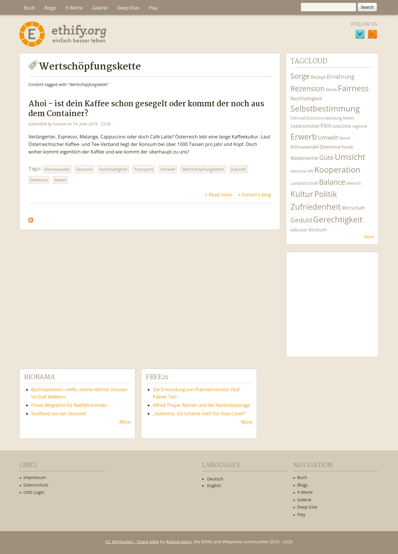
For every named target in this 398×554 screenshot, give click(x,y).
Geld (336, 126)
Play (153, 8)
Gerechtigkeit (338, 219)
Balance (332, 182)
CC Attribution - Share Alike (132, 541)
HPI (310, 171)
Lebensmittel (305, 125)
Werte (331, 89)
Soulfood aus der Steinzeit (58, 413)
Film (325, 125)
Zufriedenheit (316, 206)
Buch (29, 8)
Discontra (315, 118)
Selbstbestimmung (325, 108)
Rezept (318, 77)
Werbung (333, 118)
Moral (344, 138)
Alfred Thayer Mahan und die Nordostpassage (201, 405)
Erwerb (304, 136)
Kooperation (337, 169)
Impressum (34, 477)
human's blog (256, 194)
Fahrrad (298, 118)
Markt (60, 180)
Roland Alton (178, 541)
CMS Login (33, 492)
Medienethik (304, 158)
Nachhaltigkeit (113, 169)
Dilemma (39, 180)
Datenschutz (35, 485)
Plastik (347, 147)
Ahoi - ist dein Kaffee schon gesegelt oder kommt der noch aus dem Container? (146, 109)
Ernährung (340, 77)
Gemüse (298, 171)
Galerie (99, 8)
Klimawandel (57, 169)
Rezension (308, 88)
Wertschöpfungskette (203, 169)
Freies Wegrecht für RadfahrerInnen (69, 405)
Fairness (353, 88)
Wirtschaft (353, 207)
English (214, 485)
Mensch (353, 183)
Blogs (50, 8)
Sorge (300, 76)
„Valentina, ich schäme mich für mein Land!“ (199, 413)
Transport (143, 169)
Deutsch (215, 479)
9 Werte (74, 8)
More (369, 236)
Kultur (302, 194)
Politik (325, 194)
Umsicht (350, 156)
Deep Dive (128, 8)
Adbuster (299, 230)
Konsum (84, 169)
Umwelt (167, 169)
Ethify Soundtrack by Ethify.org (332, 300)
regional (359, 126)
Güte (326, 157)
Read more (221, 194)
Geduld (301, 219)
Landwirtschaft (304, 183)
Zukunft (238, 169)
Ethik (346, 126)
